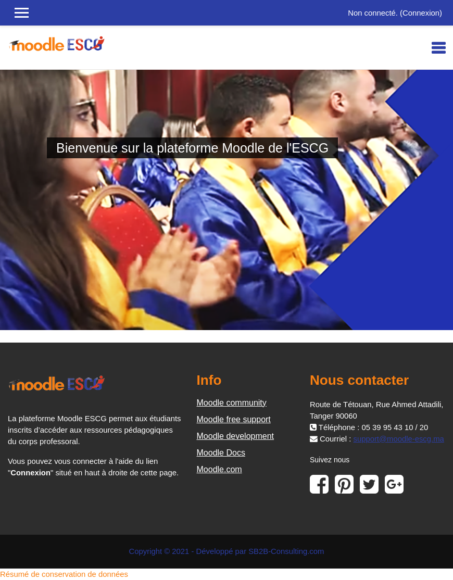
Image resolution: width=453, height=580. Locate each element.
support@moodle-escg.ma (398, 439)
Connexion (420, 13)
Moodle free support (234, 419)
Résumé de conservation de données (64, 574)
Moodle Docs (221, 452)
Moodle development (235, 436)
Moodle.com (219, 469)
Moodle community (232, 402)
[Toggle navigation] (438, 48)
